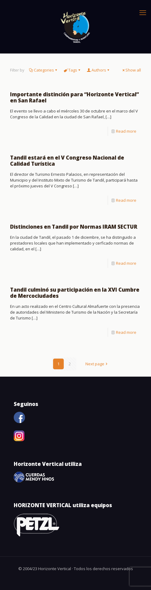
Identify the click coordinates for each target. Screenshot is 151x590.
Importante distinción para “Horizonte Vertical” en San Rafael (74, 97)
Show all (131, 70)
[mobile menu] (143, 12)
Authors (98, 70)
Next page (96, 364)
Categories (43, 70)
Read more (126, 131)
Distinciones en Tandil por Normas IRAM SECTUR (73, 226)
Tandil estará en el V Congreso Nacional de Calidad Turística (67, 160)
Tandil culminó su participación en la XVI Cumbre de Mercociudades (74, 292)
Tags (72, 70)
